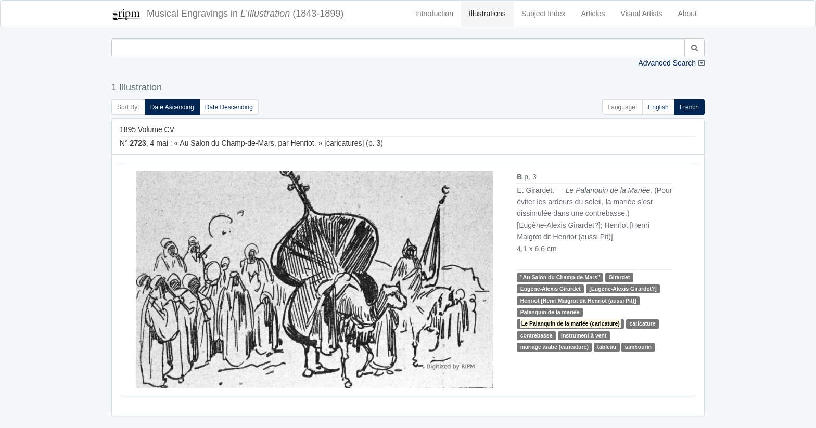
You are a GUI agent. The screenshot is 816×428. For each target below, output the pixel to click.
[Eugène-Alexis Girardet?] (623, 289)
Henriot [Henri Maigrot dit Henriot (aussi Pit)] (578, 300)
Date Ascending (172, 107)
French (689, 107)
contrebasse (536, 335)
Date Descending (229, 107)
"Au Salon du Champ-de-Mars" (560, 277)
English (658, 107)
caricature (642, 323)
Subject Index (543, 13)
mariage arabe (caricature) (554, 347)
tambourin (638, 347)
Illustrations (487, 13)
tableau (606, 347)
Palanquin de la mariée (550, 312)
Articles (593, 13)
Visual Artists (641, 13)
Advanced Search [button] (667, 63)
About (687, 13)
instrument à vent (584, 335)
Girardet (619, 277)
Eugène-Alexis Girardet (550, 289)
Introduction (434, 13)
